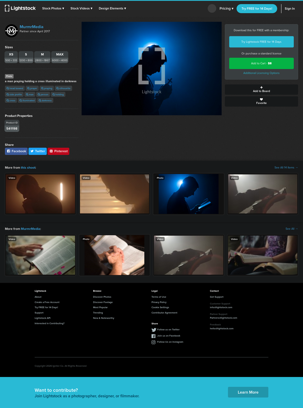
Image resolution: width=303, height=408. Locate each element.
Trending (98, 312)
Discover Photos (102, 297)
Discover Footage (103, 302)
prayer (32, 88)
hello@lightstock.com (222, 328)
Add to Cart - (261, 63)
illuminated (27, 100)
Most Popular (100, 307)
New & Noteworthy (103, 318)
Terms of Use (159, 297)
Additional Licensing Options (261, 73)
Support (39, 312)
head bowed (15, 88)
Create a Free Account (47, 302)
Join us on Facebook (168, 335)
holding (58, 94)
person (43, 94)
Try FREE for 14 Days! (256, 8)
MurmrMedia (31, 27)
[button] (53, 8)
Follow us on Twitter (168, 329)
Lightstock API (42, 318)
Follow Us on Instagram (170, 341)
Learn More (248, 392)
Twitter (37, 151)
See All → (292, 229)
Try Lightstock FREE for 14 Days (261, 42)
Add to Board (261, 89)
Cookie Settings (160, 307)
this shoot (28, 167)
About (38, 297)
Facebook (16, 151)
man (30, 94)
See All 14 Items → (286, 168)
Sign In (290, 8)
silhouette (63, 88)
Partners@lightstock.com (223, 317)
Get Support (216, 297)
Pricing (226, 8)
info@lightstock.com (221, 307)
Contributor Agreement (164, 312)
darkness (45, 100)
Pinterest (58, 151)
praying (46, 88)
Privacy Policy (159, 302)
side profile (14, 94)
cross (11, 100)
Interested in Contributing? (50, 323)
